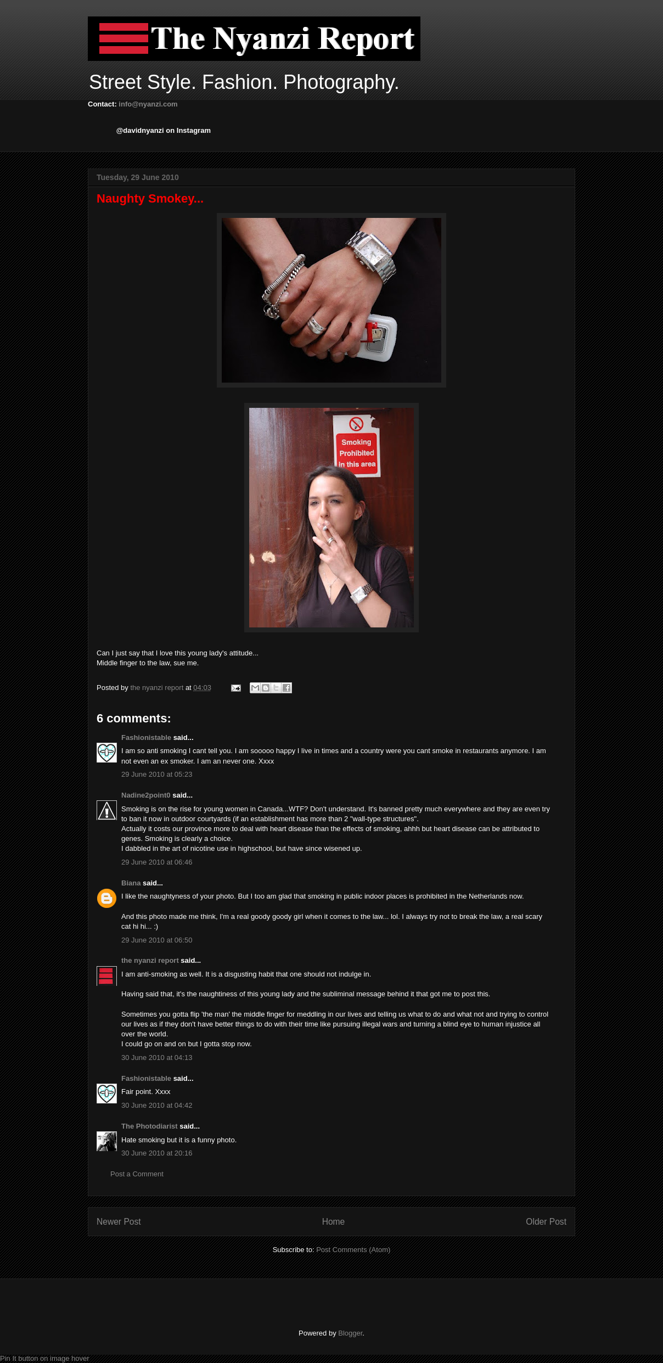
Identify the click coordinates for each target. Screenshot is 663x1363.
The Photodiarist (149, 1126)
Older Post (546, 1221)
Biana (131, 883)
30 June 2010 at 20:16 (156, 1153)
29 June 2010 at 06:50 (156, 940)
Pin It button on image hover (44, 1358)
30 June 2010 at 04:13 (156, 1057)
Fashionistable (146, 737)
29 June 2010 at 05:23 (156, 774)
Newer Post (119, 1221)
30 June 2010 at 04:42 (156, 1105)
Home (333, 1221)
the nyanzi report (157, 687)
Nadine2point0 (146, 795)
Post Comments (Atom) (353, 1250)
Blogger (350, 1333)
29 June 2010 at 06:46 (156, 862)
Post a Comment (137, 1174)
